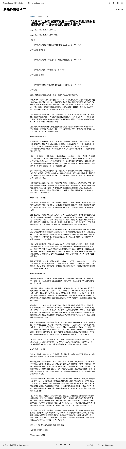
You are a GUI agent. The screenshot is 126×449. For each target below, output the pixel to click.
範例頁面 (119, 9)
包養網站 (62, 117)
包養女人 (37, 298)
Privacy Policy (89, 445)
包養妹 (32, 40)
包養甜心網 (39, 322)
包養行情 (55, 415)
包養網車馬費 (57, 381)
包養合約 (81, 362)
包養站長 (72, 305)
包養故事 (55, 249)
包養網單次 (75, 315)
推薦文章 (33, 16)
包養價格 (48, 264)
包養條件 (69, 371)
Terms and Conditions (106, 445)
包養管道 (66, 388)
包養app (33, 293)
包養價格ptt (68, 322)
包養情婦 (86, 163)
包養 (49, 119)
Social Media (40, 3)
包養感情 (61, 254)
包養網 (50, 122)
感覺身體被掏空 (14, 9)
